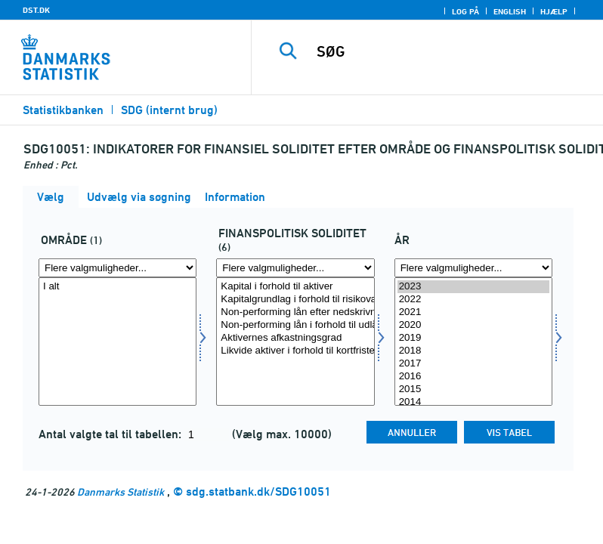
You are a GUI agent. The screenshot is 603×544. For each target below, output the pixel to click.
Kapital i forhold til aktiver (295, 286)
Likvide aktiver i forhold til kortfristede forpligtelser (295, 351)
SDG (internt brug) (169, 110)
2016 (473, 376)
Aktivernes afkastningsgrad (295, 338)
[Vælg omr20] (117, 341)
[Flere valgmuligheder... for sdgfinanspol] (295, 267)
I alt (117, 286)
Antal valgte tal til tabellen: (111, 434)
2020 (473, 325)
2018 (473, 351)
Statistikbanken (63, 110)
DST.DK (36, 10)
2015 (473, 389)
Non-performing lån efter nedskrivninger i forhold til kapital (295, 312)
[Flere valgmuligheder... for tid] (473, 267)
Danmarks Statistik (120, 491)
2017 (473, 363)
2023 (473, 286)
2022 (473, 299)
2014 (473, 402)
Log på (465, 11)
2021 (473, 312)
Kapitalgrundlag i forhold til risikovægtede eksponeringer (295, 299)
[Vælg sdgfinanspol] (295, 341)
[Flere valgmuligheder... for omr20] (117, 267)
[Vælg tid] (473, 341)
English (509, 11)
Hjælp (553, 11)
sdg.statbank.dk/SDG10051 (258, 491)
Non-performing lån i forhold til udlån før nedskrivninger (295, 325)
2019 (473, 338)
